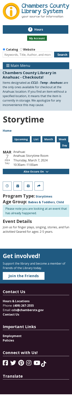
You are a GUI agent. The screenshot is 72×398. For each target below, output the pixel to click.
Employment (12, 336)
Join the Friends (23, 275)
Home (7, 131)
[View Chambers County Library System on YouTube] (37, 364)
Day (64, 145)
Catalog (12, 49)
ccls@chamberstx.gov (27, 310)
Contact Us (11, 314)
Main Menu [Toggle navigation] (18, 65)
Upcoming (21, 139)
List (36, 139)
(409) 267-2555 (23, 306)
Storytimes (44, 196)
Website (29, 49)
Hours (41, 29)
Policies (8, 340)
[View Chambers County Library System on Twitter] (13, 364)
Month (48, 139)
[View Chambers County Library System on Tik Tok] (43, 364)
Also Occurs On (36, 171)
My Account (37, 38)
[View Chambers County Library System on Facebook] (6, 364)
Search (62, 55)
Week (62, 139)
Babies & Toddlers (41, 202)
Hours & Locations (16, 301)
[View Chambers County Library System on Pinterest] (21, 364)
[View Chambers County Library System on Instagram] (29, 364)
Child (60, 202)
